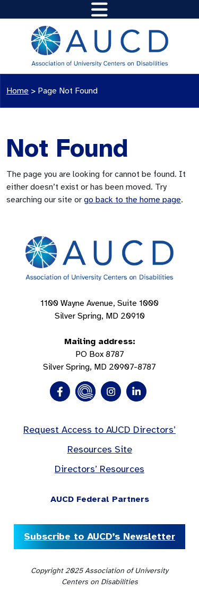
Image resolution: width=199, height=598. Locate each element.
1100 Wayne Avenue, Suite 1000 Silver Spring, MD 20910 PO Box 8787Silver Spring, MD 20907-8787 (99, 335)
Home (17, 91)
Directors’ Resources (99, 469)
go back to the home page (132, 199)
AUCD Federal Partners (99, 499)
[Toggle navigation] (99, 9)
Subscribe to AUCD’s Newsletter (99, 536)
